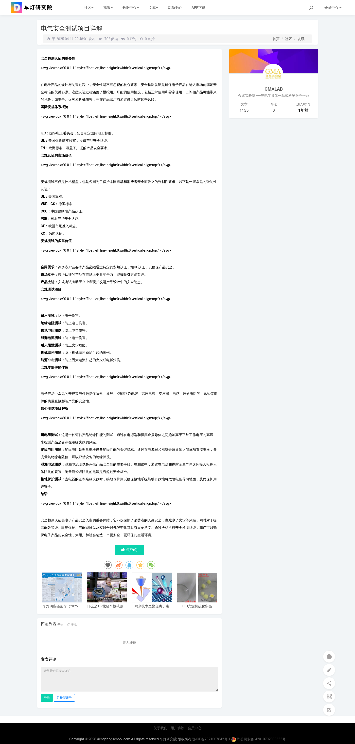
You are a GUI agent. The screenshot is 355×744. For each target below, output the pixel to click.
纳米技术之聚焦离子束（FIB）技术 (152, 606)
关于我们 (160, 728)
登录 (47, 697)
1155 (244, 110)
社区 (88, 8)
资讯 (301, 39)
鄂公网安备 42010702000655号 (258, 739)
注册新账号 (64, 697)
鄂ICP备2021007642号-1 (211, 739)
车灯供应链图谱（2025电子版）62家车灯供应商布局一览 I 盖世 (62, 606)
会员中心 (194, 728)
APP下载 (198, 8)
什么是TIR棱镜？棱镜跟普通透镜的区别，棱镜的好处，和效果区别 (107, 606)
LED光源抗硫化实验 (197, 606)
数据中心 (131, 8)
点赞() (129, 550)
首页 (276, 39)
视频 (108, 8)
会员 (332, 8)
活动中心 (175, 8)
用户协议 (177, 728)
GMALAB (274, 89)
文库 (153, 8)
